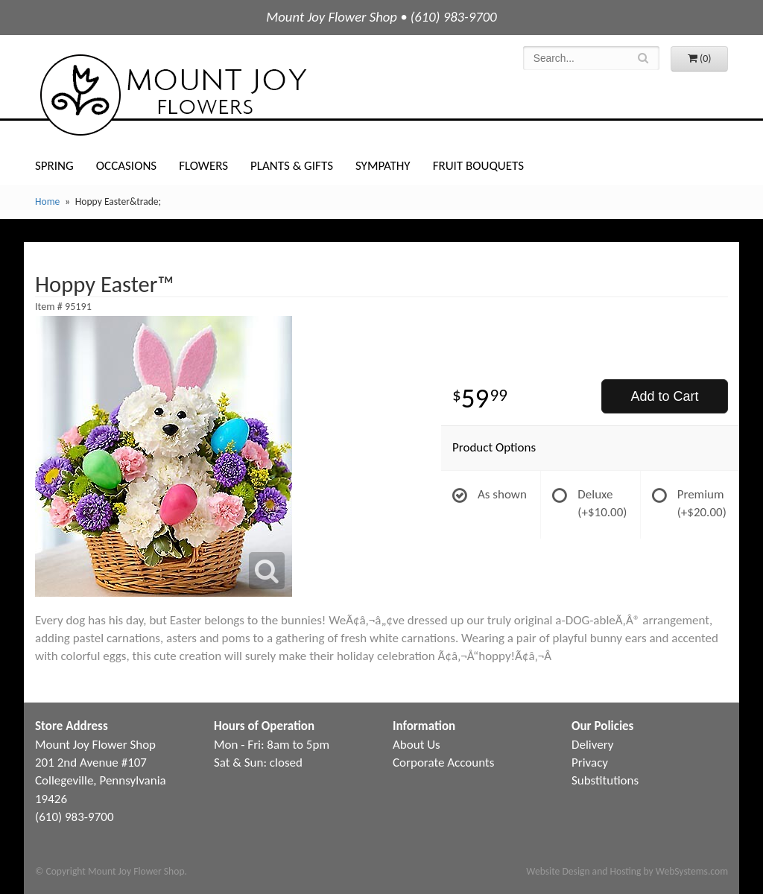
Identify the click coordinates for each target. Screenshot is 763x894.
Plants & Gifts (291, 166)
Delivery (592, 744)
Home (47, 201)
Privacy (590, 762)
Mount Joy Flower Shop (172, 95)
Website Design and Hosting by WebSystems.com (627, 871)
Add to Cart (664, 396)
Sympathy (383, 166)
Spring (54, 166)
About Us (416, 744)
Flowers (203, 166)
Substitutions (605, 780)
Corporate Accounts (443, 762)
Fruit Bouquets (478, 166)
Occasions (126, 166)
